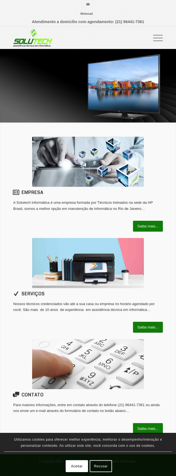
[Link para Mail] (88, 4)
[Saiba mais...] (148, 226)
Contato (33, 395)
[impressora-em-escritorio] (88, 263)
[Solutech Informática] (73, 37)
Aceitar (77, 466)
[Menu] (155, 37)
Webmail (86, 13)
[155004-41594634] (88, 162)
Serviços (33, 294)
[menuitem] (86, 13)
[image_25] (88, 364)
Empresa (32, 192)
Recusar (101, 466)
